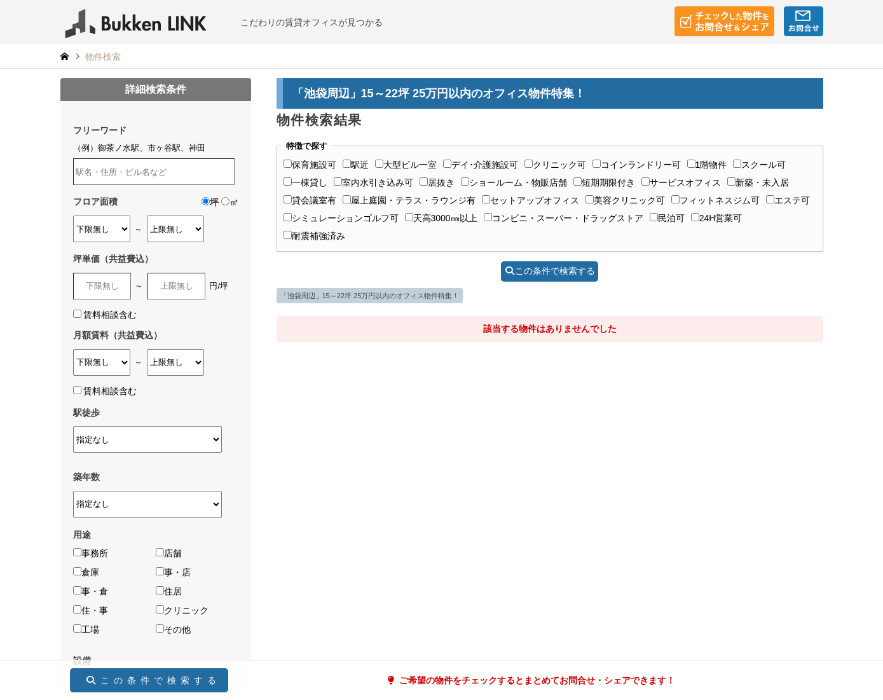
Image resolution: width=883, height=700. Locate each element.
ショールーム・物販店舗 (514, 182)
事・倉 (90, 591)
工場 (86, 629)
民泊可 (667, 218)
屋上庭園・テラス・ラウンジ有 (409, 200)
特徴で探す (306, 146)
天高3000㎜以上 (441, 218)
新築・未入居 (758, 182)
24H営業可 (717, 218)
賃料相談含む (110, 315)
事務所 (90, 553)
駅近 (356, 165)
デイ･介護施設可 (480, 165)
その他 (173, 629)
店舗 (169, 553)
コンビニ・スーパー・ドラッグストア (563, 218)
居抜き (437, 182)
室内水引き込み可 (373, 182)
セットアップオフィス (530, 200)
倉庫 (86, 572)
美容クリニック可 (625, 200)
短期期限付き (604, 182)
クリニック (182, 610)
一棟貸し (305, 182)
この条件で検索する (550, 271)
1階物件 (707, 165)
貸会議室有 (310, 200)
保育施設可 (310, 165)
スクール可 (759, 165)
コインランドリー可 (636, 165)
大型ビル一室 (406, 165)
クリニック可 (555, 165)
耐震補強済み (314, 236)
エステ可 (788, 200)
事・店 (173, 572)
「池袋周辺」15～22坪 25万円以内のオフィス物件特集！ (370, 295)
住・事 (90, 610)
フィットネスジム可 (715, 200)
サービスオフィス (681, 182)
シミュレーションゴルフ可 (341, 218)
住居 (169, 591)
